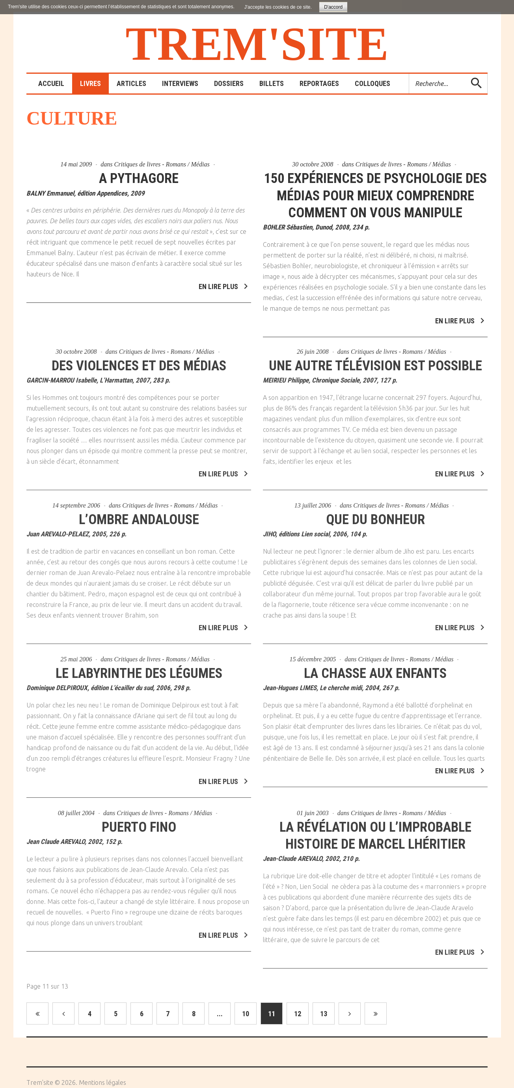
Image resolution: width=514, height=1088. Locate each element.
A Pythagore (139, 178)
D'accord (333, 7)
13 (323, 1030)
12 (297, 1030)
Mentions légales (102, 1082)
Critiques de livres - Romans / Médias (162, 164)
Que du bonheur (375, 533)
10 (245, 1030)
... (220, 1030)
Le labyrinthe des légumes (139, 687)
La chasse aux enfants (375, 687)
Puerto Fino (139, 840)
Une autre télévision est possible (375, 379)
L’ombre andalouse (139, 533)
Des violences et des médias (139, 379)
